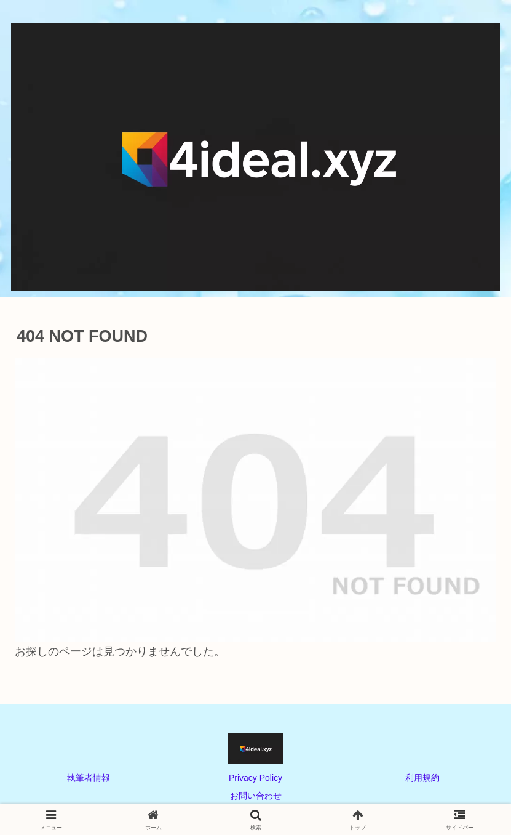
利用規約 (422, 778)
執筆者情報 (88, 778)
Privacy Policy (255, 778)
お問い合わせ (256, 796)
